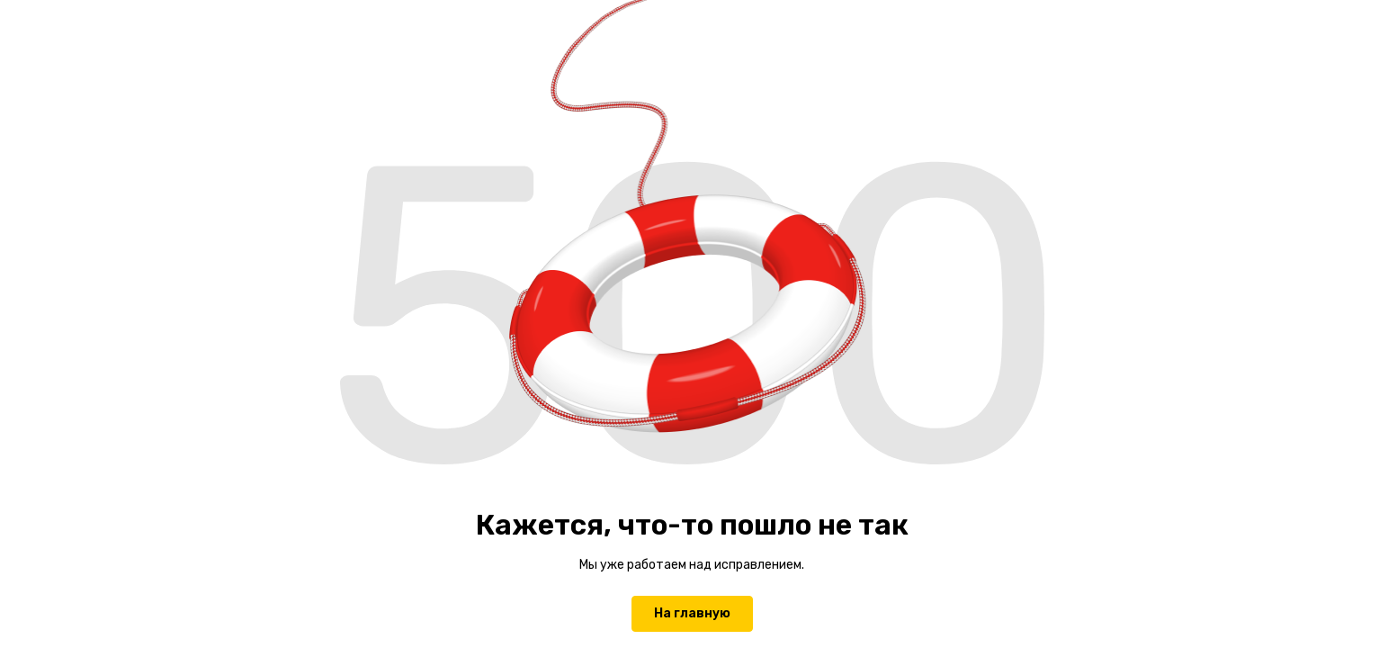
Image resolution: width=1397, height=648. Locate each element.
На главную (692, 613)
